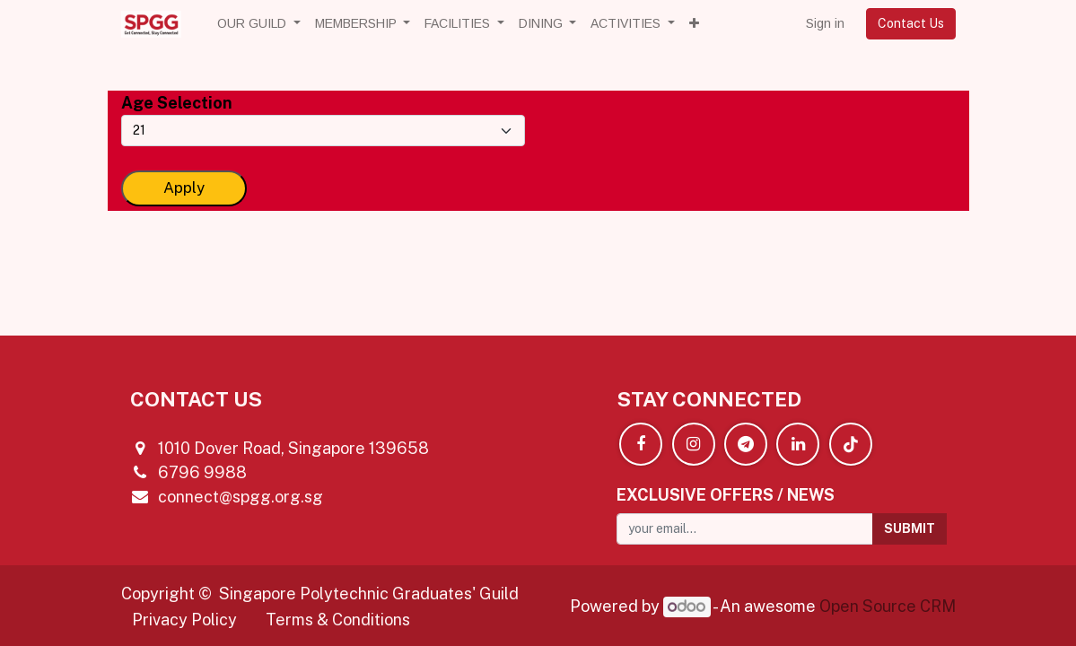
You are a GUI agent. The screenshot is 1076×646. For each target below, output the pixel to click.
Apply (184, 187)
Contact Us (911, 23)
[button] (694, 23)
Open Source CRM (887, 606)
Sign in (825, 23)
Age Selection (176, 102)
